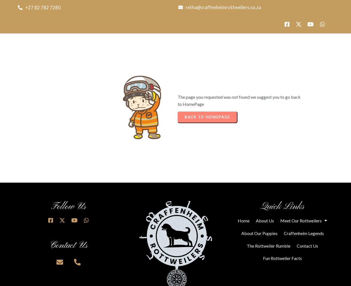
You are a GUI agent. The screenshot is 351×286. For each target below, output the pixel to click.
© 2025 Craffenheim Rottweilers (88, 279)
